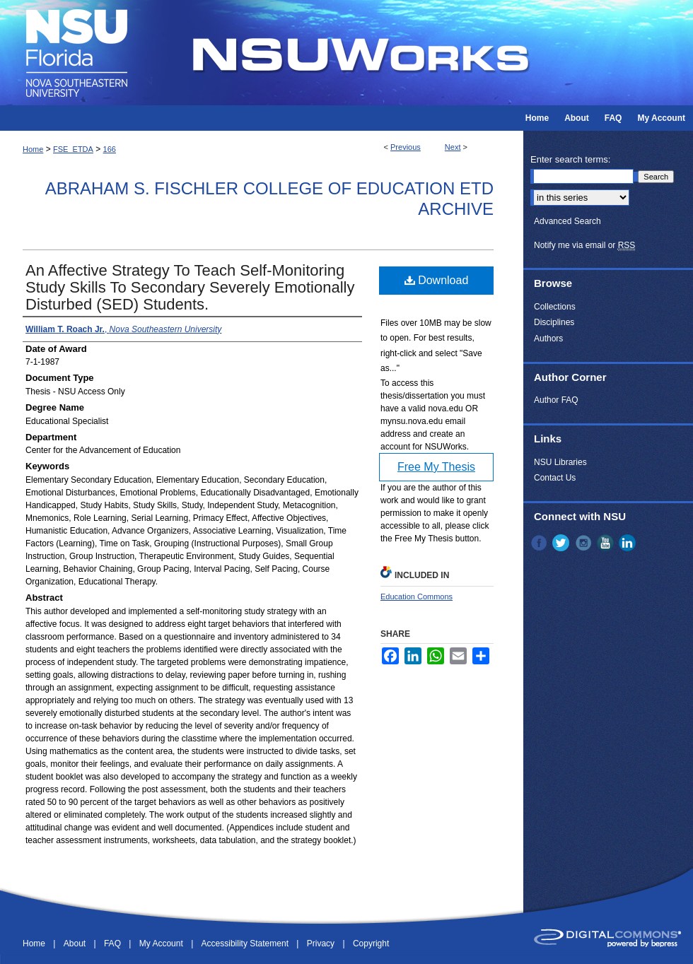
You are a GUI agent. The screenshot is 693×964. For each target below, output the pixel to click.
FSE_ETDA (73, 149)
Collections (555, 307)
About (76, 943)
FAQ (113, 943)
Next (453, 147)
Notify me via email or (584, 245)
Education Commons (416, 596)
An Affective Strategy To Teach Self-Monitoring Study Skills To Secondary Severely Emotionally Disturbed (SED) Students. (189, 287)
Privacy (322, 943)
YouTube (607, 542)
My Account (162, 943)
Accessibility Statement (246, 943)
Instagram (585, 542)
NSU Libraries (560, 462)
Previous (405, 147)
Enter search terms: (570, 159)
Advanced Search (567, 221)
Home (33, 149)
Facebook (540, 542)
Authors (548, 338)
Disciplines (554, 322)
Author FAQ (556, 400)
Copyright (371, 943)
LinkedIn (629, 542)
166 (109, 149)
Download (436, 280)
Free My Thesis (436, 467)
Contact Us (555, 478)
